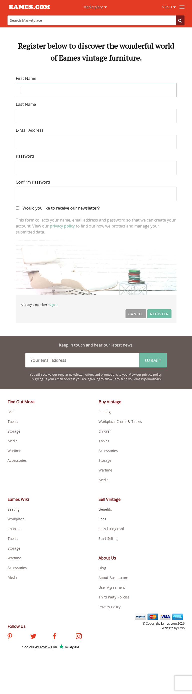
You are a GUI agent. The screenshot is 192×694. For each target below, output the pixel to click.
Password (25, 156)
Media (13, 441)
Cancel (136, 314)
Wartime (14, 450)
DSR (11, 411)
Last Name (26, 104)
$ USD (169, 6)
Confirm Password (33, 182)
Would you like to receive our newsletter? (58, 208)
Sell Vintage (109, 499)
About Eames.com (113, 577)
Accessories (17, 460)
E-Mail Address (30, 130)
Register (159, 314)
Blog (102, 568)
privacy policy (62, 226)
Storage (14, 431)
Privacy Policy (109, 606)
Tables (13, 421)
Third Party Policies (114, 597)
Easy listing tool (111, 528)
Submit (153, 360)
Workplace (16, 519)
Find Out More (21, 402)
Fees (102, 519)
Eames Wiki (18, 499)
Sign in (53, 305)
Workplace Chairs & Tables (120, 421)
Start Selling (108, 538)
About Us (107, 558)
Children (105, 431)
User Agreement (111, 587)
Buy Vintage (109, 402)
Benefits (105, 509)
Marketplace (95, 6)
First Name (26, 78)
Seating (104, 411)
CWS (181, 628)
